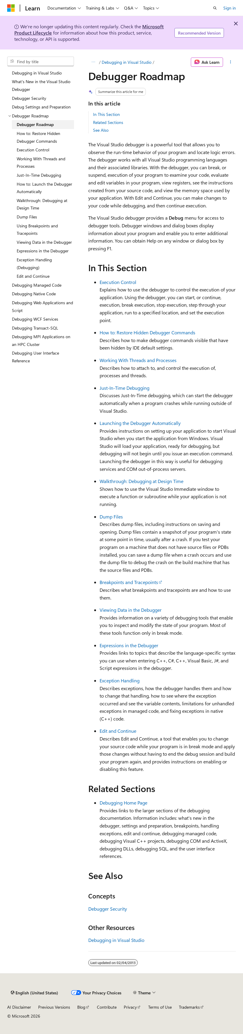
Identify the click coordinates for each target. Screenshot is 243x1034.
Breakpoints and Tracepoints (129, 582)
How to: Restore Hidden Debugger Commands (147, 332)
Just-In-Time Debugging (124, 388)
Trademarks (189, 1007)
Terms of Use (160, 1007)
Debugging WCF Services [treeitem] (35, 319)
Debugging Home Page (123, 802)
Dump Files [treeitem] (27, 217)
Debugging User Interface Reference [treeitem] (35, 357)
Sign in (229, 8)
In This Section (106, 114)
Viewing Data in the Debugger (131, 610)
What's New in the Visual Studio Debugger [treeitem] (41, 85)
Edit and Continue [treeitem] (33, 276)
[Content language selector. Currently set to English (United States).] (34, 992)
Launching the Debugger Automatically (140, 423)
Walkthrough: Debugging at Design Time (141, 481)
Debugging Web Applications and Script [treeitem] (42, 306)
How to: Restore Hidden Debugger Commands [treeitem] (38, 137)
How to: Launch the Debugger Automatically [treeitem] (44, 188)
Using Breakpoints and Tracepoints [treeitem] (37, 229)
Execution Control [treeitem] (33, 150)
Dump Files (111, 516)
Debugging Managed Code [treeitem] (36, 285)
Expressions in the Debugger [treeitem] (43, 251)
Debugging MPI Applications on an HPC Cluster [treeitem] (41, 340)
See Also (101, 130)
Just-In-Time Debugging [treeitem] (39, 175)
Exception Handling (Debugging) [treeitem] (34, 263)
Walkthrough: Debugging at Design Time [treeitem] (42, 204)
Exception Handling (120, 680)
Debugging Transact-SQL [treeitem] (35, 328)
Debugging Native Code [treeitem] (34, 293)
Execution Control (118, 282)
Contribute (107, 1007)
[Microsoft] (11, 8)
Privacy (130, 1007)
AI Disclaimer (19, 1007)
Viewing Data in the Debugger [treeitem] (44, 242)
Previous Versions (54, 1007)
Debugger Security (107, 909)
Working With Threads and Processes (138, 360)
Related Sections (108, 122)
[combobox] (40, 61)
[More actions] (230, 62)
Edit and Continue (118, 731)
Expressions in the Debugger (129, 645)
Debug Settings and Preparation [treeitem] (41, 107)
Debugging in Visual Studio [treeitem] (37, 73)
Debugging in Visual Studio (126, 62)
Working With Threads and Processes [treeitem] (41, 162)
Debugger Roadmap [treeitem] (35, 124)
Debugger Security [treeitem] (29, 98)
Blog (81, 1007)
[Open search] (215, 8)
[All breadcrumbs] (93, 62)
